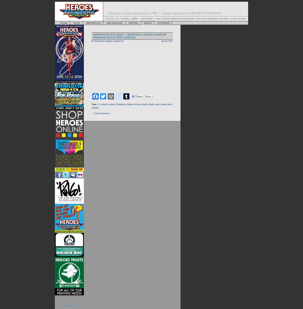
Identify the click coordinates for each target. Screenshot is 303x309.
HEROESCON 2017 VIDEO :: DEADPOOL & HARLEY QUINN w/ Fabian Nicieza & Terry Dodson (129, 36)
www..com (69, 305)
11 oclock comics (106, 104)
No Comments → (103, 113)
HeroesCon (119, 41)
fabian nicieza (133, 104)
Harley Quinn (148, 104)
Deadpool (121, 104)
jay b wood (161, 104)
